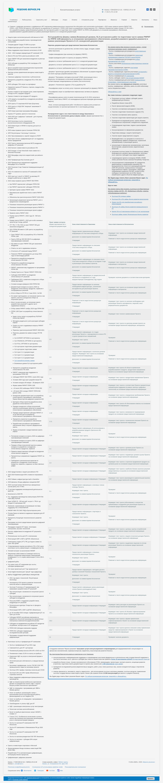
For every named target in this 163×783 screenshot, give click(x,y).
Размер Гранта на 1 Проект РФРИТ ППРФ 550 (26, 272)
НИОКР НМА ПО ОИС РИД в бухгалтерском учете (24, 510)
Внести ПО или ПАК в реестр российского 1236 (23, 56)
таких (112, 664)
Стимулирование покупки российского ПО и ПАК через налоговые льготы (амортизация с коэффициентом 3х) (26, 547)
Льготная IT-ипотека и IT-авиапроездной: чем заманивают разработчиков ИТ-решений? (24, 588)
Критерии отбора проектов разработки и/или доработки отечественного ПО (27, 402)
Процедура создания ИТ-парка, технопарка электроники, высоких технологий (22, 527)
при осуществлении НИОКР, (135, 78)
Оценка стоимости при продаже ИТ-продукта (22, 96)
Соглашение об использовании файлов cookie (47, 767)
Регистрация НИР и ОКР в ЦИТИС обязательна (23, 539)
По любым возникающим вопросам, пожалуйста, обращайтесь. (128, 180)
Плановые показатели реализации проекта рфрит (26, 210)
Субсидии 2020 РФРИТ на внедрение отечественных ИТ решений (23, 275)
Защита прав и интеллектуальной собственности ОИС (26, 37)
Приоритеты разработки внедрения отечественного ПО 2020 (22, 259)
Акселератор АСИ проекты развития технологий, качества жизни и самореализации (25, 583)
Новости (134, 20)
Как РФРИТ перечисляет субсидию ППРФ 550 (25, 184)
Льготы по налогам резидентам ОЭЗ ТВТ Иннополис (27, 736)
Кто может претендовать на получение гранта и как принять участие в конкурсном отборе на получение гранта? (28, 297)
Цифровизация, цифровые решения (20, 757)
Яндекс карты (63, 762)
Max (60, 770)
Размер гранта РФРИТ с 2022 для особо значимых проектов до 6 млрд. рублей (26, 221)
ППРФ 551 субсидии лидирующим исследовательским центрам (21, 631)
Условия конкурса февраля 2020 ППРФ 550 (25, 284)
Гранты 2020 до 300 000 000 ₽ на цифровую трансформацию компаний (25, 240)
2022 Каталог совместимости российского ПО (23, 148)
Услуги (65, 20)
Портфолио (102, 20)
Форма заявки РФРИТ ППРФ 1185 (24, 385)
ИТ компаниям (129, 76)
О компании (14, 20)
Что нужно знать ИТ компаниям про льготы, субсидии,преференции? (22, 565)
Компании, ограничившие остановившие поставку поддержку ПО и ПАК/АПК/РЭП (24, 506)
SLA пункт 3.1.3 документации (24, 352)
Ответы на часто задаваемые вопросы (23, 248)
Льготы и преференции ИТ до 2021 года (23, 645)
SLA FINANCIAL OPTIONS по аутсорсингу (28, 341)
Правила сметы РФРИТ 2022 (19, 213)
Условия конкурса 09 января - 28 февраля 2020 (28, 382)
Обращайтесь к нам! (114, 91)
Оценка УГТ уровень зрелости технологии (21, 114)
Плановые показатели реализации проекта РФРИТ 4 (27, 207)
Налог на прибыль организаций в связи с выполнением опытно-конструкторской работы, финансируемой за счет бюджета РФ (25, 694)
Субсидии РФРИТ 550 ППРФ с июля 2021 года (28, 377)
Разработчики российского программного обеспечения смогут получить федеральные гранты (27, 425)
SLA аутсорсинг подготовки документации (28, 346)
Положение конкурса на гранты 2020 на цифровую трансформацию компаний (27, 437)
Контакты (145, 20)
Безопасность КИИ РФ (15, 494)
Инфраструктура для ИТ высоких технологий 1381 (24, 47)
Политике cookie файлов (20, 779)
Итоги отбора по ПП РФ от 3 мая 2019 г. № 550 (26, 293)
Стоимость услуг (88, 20)
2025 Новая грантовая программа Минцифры (23, 111)
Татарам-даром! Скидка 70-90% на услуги (21, 44)
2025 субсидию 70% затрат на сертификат (22, 84)
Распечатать (149, 26)
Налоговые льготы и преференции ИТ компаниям (24, 641)
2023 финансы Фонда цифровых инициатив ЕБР (24, 482)
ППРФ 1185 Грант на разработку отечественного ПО (79, 28)
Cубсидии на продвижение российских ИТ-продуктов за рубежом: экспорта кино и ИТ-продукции (27, 624)
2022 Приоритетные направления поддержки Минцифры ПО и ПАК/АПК (22, 163)
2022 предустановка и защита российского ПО (23, 472)
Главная (124, 20)
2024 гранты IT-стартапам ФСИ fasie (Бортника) (23, 103)
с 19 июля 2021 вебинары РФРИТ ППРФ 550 (27, 388)
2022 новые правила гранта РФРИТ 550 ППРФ (23, 181)
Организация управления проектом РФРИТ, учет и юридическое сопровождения (26, 201)
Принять (151, 778)
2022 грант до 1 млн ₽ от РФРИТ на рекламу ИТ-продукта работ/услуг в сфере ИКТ (24, 177)
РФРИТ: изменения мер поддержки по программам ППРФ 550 (25, 373)
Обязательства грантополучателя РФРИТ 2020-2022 (27, 197)
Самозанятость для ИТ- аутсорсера (21, 648)
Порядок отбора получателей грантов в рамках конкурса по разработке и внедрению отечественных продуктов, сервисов (26, 446)
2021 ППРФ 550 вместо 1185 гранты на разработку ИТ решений (37, 28)
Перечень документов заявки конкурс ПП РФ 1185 (115, 28)
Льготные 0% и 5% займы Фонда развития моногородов (130, 199)
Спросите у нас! (41, 20)
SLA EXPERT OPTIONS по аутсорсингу (27, 338)
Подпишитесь (27, 20)
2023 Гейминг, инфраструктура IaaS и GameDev (23, 479)
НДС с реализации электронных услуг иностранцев (26, 706)
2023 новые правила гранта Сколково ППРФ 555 (24, 130)
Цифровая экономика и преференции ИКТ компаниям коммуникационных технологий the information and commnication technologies (60, 26)
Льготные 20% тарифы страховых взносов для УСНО (27, 670)
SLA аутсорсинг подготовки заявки (25, 349)
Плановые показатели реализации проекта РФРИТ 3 (27, 204)
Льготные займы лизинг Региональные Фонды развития (130, 214)
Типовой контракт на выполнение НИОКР (21, 551)
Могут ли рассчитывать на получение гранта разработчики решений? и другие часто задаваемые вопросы (25, 304)
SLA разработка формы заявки (24, 360)
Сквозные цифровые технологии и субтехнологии (24, 77)
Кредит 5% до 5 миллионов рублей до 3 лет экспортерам (130, 211)
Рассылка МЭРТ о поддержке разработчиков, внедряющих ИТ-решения (24, 601)
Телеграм (39, 770)
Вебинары (55, 20)
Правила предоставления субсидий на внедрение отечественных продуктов (27, 452)
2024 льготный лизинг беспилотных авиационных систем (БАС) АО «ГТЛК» (24, 485)
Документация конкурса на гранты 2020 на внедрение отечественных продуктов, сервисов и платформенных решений (27, 288)
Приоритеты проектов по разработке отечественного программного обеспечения (27, 420)
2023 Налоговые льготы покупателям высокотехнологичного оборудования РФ (21, 122)
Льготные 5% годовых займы (121, 196)
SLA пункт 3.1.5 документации (24, 358)
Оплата (74, 20)
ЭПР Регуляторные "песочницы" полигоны (22, 133)
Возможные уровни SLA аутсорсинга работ (28, 363)
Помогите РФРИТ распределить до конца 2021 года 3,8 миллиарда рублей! (26, 254)
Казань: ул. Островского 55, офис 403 (55, 764)
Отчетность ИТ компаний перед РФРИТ (24, 251)
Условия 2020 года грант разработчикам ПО (27, 380)
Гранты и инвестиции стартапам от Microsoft (22, 745)
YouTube (50, 770)
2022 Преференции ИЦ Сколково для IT (21, 160)
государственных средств (130, 659)
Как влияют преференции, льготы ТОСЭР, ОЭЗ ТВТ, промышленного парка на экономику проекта (26, 666)
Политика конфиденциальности (19, 767)
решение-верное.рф (33, 778)
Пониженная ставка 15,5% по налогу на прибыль (26, 653)
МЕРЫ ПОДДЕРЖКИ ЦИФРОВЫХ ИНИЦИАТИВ (23, 574)
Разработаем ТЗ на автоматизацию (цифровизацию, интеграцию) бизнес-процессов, (25, 753)
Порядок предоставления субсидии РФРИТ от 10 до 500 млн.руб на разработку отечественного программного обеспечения (28, 414)
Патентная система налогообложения (22, 709)
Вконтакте (26, 770)
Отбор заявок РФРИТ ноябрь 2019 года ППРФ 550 (27, 308)
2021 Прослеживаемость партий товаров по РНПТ (24, 136)
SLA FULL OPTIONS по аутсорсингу (26, 343)
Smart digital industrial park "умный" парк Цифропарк (25, 572)
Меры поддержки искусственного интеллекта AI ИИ (24, 50)
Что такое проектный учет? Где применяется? (23, 569)
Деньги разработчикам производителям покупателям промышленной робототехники (25, 68)
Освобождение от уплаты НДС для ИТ (22, 703)
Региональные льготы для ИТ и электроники (22, 536)
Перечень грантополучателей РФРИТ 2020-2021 (28, 330)
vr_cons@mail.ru (18, 764)
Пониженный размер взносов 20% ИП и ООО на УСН (27, 650)
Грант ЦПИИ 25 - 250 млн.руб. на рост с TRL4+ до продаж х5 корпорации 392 (24, 502)
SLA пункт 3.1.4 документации (24, 355)
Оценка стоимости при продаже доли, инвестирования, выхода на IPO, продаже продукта (26, 92)
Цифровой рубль (13, 561)
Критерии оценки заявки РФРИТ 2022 (22, 190)
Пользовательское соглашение (75, 767)
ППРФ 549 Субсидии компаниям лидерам (23, 628)
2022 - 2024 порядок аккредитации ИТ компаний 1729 (25, 53)
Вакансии (114, 20)
